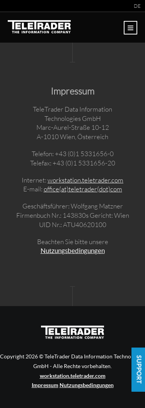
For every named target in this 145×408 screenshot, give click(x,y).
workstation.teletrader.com (85, 180)
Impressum (45, 385)
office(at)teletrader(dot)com (83, 189)
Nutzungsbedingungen (73, 250)
